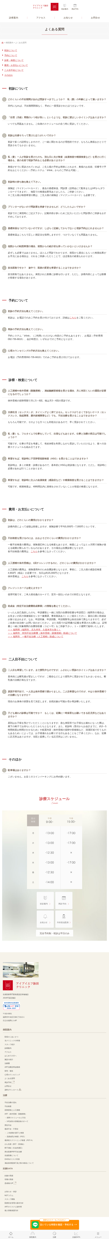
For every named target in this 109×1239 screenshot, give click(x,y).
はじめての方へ (11, 1056)
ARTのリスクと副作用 (13, 1207)
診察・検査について (14, 60)
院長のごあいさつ (11, 1037)
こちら (73, 317)
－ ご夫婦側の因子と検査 (14, 1133)
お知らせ (68, 17)
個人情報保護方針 (11, 1210)
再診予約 (75, 9)
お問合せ (95, 17)
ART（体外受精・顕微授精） (16, 1114)
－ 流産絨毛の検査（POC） (15, 1137)
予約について (10, 55)
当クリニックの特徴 (13, 1041)
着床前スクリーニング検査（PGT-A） (19, 1140)
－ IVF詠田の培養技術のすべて (16, 1121)
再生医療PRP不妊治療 (13, 1152)
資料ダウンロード (13, 1090)
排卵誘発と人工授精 (12, 1110)
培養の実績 (9, 1179)
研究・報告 (9, 1071)
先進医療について (11, 1155)
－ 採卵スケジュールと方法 (15, 1118)
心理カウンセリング (12, 1075)
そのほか (8, 75)
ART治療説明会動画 (12, 1067)
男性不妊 (8, 1125)
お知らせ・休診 (11, 1192)
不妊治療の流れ (11, 1102)
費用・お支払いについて (16, 65)
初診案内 (64, 9)
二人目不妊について (14, 70)
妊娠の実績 (9, 1176)
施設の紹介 (9, 1060)
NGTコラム (9, 1195)
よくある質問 (10, 1078)
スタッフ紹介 (10, 1044)
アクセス (40, 17)
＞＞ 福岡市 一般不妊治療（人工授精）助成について (35, 636)
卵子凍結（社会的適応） (14, 1148)
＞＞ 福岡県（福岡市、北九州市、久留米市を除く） (34, 629)
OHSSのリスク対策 (12, 1159)
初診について (10, 50)
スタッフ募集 (10, 1199)
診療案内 (13, 17)
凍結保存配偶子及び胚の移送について (19, 1163)
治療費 (7, 1063)
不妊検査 (8, 1106)
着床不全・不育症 (11, 1129)
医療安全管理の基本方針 (14, 1203)
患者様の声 (10, 1183)
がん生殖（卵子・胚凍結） (15, 1144)
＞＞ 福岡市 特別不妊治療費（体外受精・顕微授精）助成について (42, 633)
